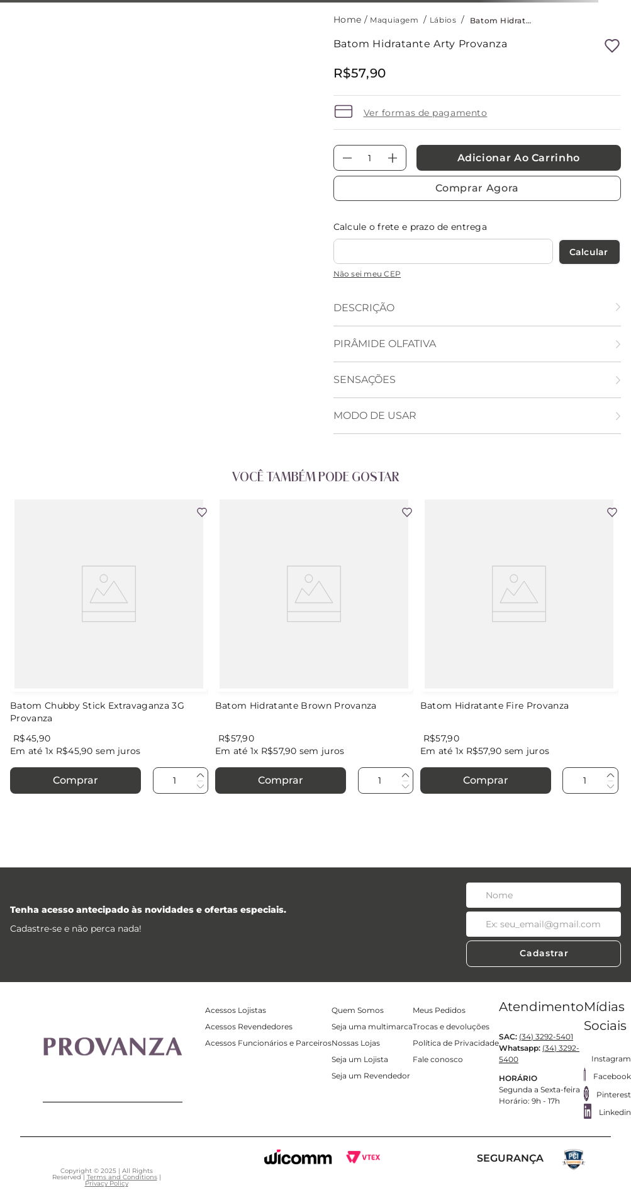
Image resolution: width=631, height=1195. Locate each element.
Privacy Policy (106, 1183)
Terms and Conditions (122, 1177)
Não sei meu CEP (367, 273)
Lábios (443, 20)
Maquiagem (394, 20)
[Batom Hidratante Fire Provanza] (519, 648)
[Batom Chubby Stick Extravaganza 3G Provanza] (109, 648)
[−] (347, 158)
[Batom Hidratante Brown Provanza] (314, 648)
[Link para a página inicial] (348, 20)
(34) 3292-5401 (546, 1036)
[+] (392, 158)
